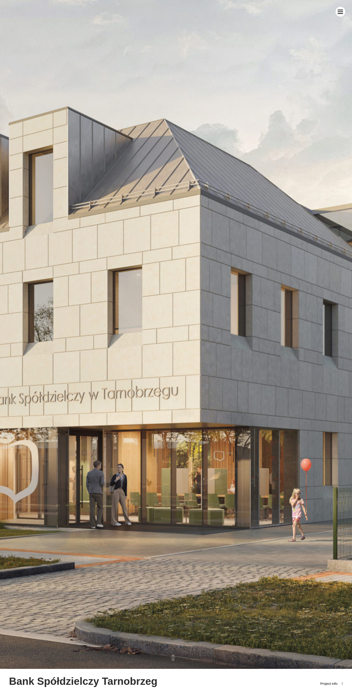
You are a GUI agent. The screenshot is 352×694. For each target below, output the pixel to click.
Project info (328, 683)
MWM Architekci (24, 12)
